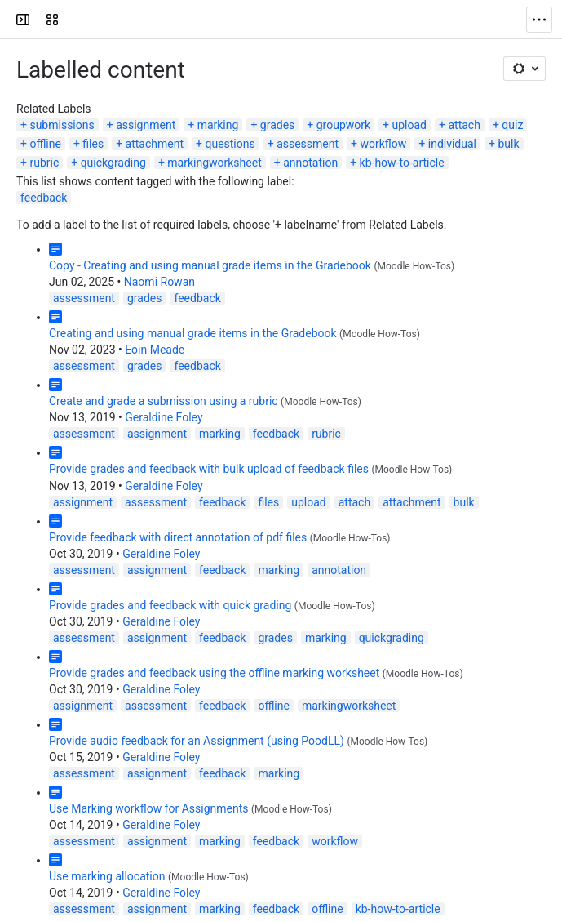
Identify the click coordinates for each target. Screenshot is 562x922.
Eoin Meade (154, 349)
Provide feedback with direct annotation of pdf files (178, 537)
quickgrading (113, 162)
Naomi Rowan (159, 281)
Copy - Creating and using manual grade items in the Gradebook (210, 265)
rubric (44, 162)
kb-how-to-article (402, 162)
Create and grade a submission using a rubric (163, 401)
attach (464, 124)
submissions (61, 124)
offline (45, 143)
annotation (310, 162)
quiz (512, 124)
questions (229, 143)
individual (452, 143)
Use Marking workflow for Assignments (149, 808)
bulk (508, 143)
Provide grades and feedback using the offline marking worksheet (214, 672)
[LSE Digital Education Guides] (75, 20)
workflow (384, 143)
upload (409, 124)
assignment (145, 124)
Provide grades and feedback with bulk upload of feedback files (209, 468)
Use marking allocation (107, 876)
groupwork (343, 124)
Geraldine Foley (163, 417)
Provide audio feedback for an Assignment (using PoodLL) (196, 740)
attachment (155, 143)
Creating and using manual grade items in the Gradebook (193, 333)
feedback (43, 197)
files (93, 143)
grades (277, 124)
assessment (308, 143)
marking (218, 124)
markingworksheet (214, 162)
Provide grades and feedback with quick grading (170, 605)
